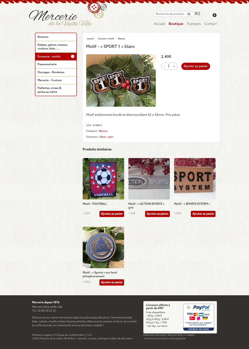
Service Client (175, 335)
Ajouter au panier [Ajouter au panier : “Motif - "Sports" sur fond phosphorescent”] (112, 282)
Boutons (43, 37)
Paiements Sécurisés (154, 335)
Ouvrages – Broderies (51, 72)
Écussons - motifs (106, 39)
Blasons (121, 39)
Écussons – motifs (49, 56)
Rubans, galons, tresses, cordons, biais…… (53, 47)
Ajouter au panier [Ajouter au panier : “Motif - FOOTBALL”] (112, 214)
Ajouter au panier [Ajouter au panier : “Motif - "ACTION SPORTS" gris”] (157, 214)
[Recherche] (188, 14)
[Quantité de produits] (168, 66)
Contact (210, 24)
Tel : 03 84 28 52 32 (44, 311)
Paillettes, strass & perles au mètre (49, 90)
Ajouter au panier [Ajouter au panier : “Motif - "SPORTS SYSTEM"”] (203, 214)
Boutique (176, 24)
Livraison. (190, 335)
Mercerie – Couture (50, 80)
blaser (103, 136)
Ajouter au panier (196, 66)
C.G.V (89, 335)
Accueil (159, 24)
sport (110, 136)
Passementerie (47, 64)
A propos (194, 24)
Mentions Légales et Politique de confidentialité (58, 335)
